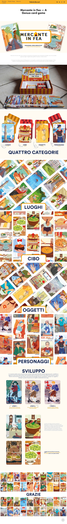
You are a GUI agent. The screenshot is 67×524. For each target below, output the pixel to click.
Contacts (4, 2)
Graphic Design (11, 1)
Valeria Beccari (34, 2)
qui (53, 61)
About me (18, 1)
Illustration (4, 1)
